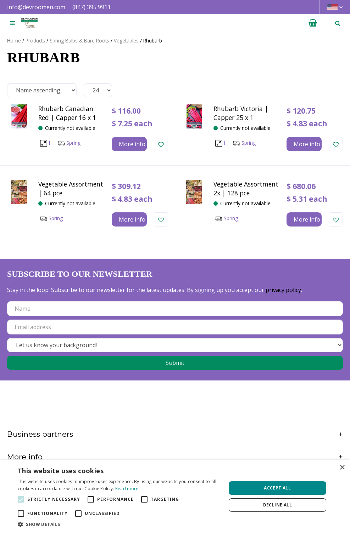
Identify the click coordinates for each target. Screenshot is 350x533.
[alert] (175, 496)
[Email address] (175, 327)
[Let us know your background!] (175, 345)
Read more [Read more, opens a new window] (127, 489)
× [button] (342, 467)
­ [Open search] (337, 23)
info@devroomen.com (36, 7)
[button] (119, 524)
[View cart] (312, 23)
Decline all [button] (277, 505)
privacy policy (283, 290)
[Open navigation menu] (12, 23)
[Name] (175, 308)
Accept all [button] (277, 488)
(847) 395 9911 (91, 7)
